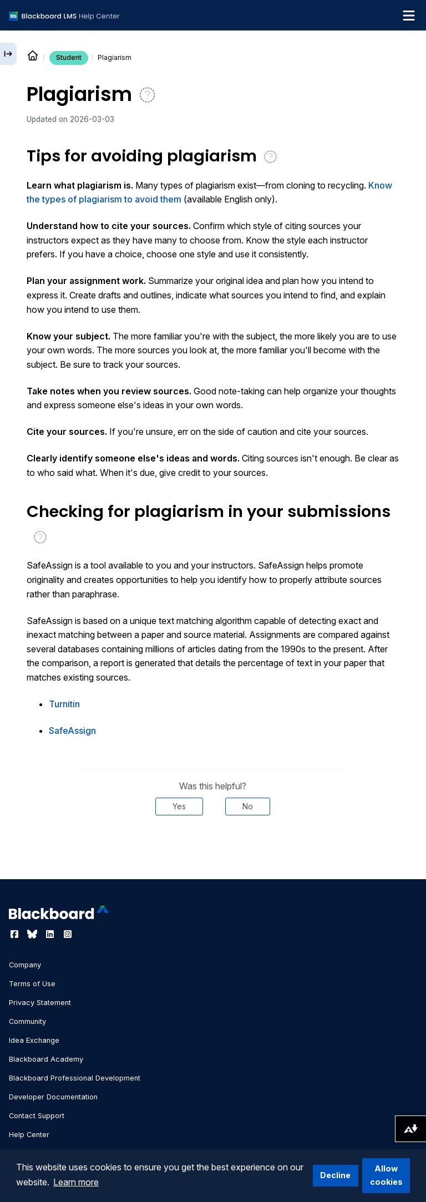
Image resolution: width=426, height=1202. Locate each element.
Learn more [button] (76, 1182)
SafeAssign (72, 730)
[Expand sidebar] (8, 54)
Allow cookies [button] (386, 1175)
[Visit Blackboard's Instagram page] (67, 934)
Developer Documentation (53, 1097)
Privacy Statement (40, 1002)
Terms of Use (32, 984)
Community (27, 1021)
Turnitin (64, 703)
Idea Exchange (34, 1040)
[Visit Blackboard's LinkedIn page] (51, 934)
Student (69, 57)
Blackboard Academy (46, 1059)
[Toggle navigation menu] (409, 15)
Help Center (29, 1134)
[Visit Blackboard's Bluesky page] (33, 934)
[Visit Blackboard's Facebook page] (15, 934)
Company (25, 965)
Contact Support (36, 1116)
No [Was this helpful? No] (247, 806)
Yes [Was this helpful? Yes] (179, 806)
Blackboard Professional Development (74, 1078)
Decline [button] (335, 1175)
